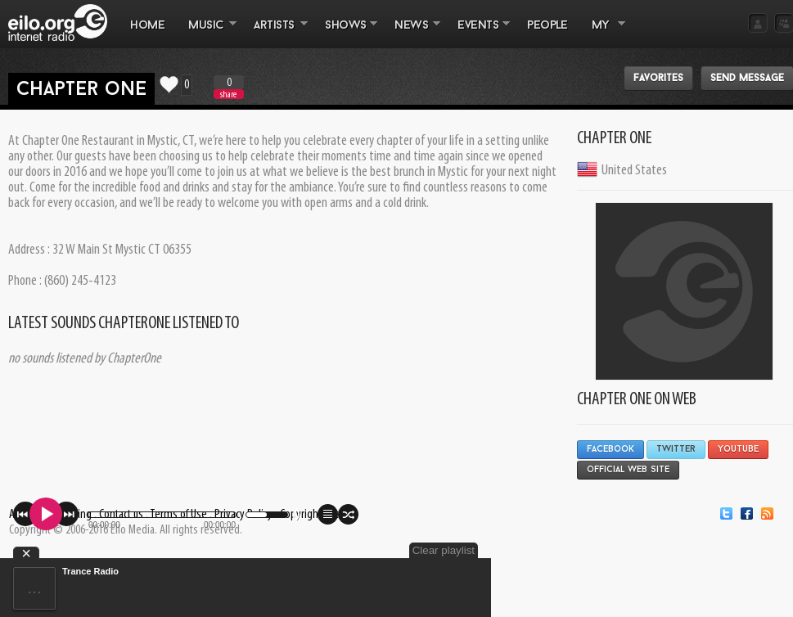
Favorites (658, 78)
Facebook (610, 449)
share (228, 94)
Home (147, 26)
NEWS (411, 33)
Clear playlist (443, 550)
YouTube (738, 449)
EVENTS (478, 33)
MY (602, 33)
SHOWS (345, 33)
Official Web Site (628, 470)
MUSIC (207, 33)
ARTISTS (275, 33)
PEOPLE (547, 26)
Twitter (676, 449)
